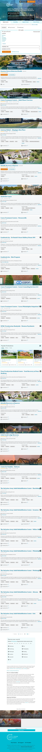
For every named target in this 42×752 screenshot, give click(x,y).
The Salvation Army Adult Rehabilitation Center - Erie (18, 613)
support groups (18, 668)
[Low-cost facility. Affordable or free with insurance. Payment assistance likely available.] (9, 131)
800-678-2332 (4, 105)
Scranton (3, 42)
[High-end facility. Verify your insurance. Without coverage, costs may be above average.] (10, 436)
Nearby (3, 347)
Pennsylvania (14, 641)
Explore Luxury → (21, 730)
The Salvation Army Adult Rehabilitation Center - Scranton (20, 510)
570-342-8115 (4, 514)
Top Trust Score (12, 27)
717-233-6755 (4, 493)
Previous (15, 633)
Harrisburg (4, 37)
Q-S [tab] (26, 643)
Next (27, 633)
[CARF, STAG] (8, 251)
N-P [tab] (23, 643)
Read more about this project (26, 746)
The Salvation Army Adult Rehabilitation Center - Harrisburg (20, 488)
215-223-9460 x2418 (5, 262)
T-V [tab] (28, 643)
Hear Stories (24, 1)
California (6, 347)
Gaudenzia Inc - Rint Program (10, 257)
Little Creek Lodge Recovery (10, 435)
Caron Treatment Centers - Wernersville (14, 218)
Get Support (21, 742)
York (10, 659)
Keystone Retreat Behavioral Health (11, 71)
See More (38, 81)
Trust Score (18, 681)
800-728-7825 (4, 555)
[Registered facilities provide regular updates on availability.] (29, 84)
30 (24, 633)
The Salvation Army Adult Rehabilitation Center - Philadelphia (21, 551)
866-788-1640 (5, 169)
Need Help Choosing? (15, 51)
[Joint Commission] (8, 480)
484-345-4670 (4, 291)
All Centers (4, 27)
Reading (3, 41)
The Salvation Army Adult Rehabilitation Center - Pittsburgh (20, 570)
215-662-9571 (4, 378)
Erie (2, 36)
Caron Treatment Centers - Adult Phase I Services (16, 100)
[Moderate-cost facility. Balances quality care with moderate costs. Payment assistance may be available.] (2, 198)
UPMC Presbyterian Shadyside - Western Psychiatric (17, 326)
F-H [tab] (17, 643)
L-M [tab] (21, 643)
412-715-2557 (4, 331)
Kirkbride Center (6, 196)
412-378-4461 (4, 134)
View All (4, 43)
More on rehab (34, 24)
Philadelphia (4, 38)
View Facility (12, 74)
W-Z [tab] (30, 643)
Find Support (32, 1)
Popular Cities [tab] (10, 643)
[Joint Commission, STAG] (8, 145)
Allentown (4, 35)
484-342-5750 (4, 311)
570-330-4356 (4, 439)
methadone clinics (13, 668)
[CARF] (8, 320)
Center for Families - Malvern (10, 467)
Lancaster (11, 657)
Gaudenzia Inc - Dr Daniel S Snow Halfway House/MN (18, 237)
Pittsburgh (4, 40)
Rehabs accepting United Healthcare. (13, 670)
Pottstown (25, 657)
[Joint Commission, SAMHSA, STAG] (8, 212)
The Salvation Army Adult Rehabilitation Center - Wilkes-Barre (21, 529)
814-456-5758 (4, 242)
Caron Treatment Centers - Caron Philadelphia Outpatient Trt (21, 306)
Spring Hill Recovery (22, 359)
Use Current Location (14, 14)
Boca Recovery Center (6, 359)
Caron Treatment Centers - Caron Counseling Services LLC (19, 287)
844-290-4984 (5, 74)
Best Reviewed (21, 27)
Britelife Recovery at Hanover (9, 165)
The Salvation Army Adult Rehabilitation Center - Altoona (19, 592)
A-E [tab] (14, 643)
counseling (25, 668)
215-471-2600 (4, 201)
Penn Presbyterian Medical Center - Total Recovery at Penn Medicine (20, 372)
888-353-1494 (4, 471)
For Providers (28, 742)
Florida (10, 347)
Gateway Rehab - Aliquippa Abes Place (13, 130)
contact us (26, 702)
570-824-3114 (4, 534)
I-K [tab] (19, 643)
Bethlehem (25, 654)
